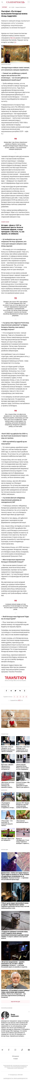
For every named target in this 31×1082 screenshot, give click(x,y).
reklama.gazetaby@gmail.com (21, 1078)
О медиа (15, 1058)
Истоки (4, 7)
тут (15, 42)
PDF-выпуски (15, 1056)
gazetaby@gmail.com (8, 1078)
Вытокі (12, 38)
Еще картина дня (15, 1001)
